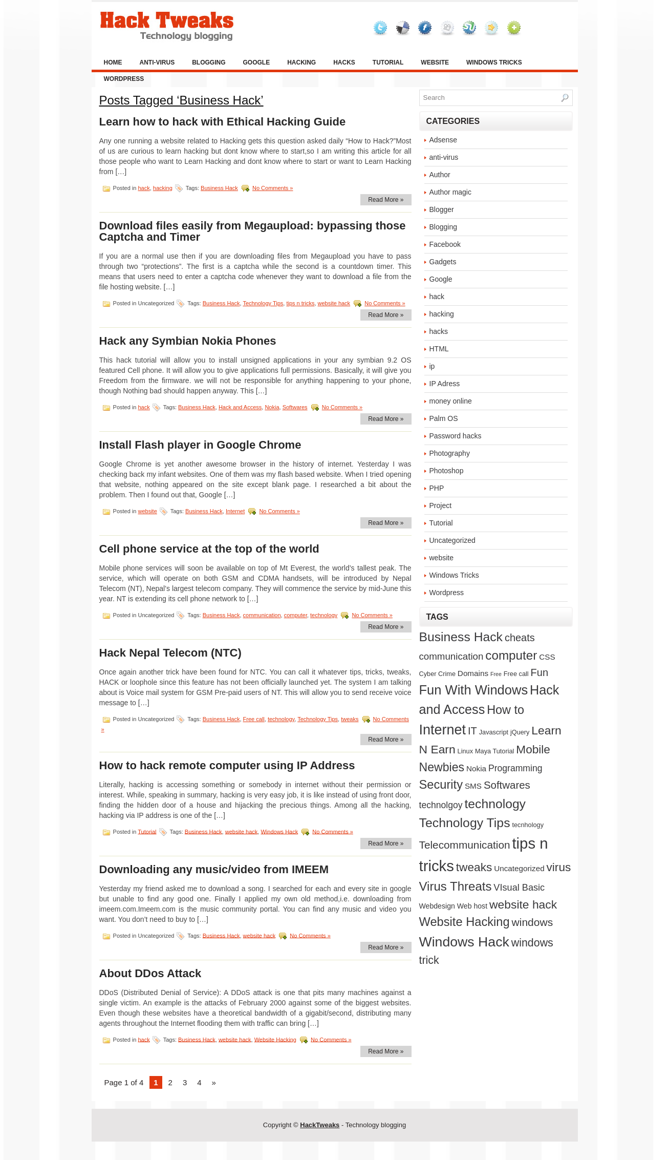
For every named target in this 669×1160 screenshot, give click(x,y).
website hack (334, 303)
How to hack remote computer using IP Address (227, 765)
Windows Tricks (494, 62)
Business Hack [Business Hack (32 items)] (461, 637)
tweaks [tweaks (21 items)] (474, 867)
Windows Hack (279, 831)
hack (143, 188)
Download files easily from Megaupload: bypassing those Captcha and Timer (252, 231)
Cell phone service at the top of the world (209, 548)
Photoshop (446, 471)
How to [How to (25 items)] (505, 709)
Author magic (450, 192)
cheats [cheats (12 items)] (520, 637)
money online (450, 401)
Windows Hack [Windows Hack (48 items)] (464, 942)
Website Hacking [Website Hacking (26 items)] (464, 922)
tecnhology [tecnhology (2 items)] (528, 825)
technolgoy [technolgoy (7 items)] (441, 805)
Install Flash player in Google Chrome (200, 444)
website (435, 62)
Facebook (445, 244)
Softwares (295, 407)
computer (295, 615)
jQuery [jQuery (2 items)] (520, 732)
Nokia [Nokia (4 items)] (476, 768)
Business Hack (219, 188)
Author (439, 175)
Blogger (441, 209)
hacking (301, 62)
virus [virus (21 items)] (559, 867)
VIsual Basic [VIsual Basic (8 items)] (519, 887)
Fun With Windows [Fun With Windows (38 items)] (473, 690)
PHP (436, 488)
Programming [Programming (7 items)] (515, 768)
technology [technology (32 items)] (495, 804)
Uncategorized (452, 540)
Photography (449, 453)
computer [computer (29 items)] (511, 655)
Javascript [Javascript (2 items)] (493, 732)
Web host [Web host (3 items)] (472, 906)
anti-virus (157, 62)
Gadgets (443, 262)
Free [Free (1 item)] (496, 674)
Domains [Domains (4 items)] (473, 673)
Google (256, 62)
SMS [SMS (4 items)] (473, 786)
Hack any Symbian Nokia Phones (187, 340)
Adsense (443, 140)
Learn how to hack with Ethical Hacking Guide (222, 121)
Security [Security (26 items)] (441, 784)
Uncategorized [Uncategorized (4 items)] (519, 868)
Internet (235, 511)
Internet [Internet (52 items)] (442, 729)
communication (262, 615)
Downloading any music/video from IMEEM (214, 869)
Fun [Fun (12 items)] (539, 672)
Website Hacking (275, 1039)
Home (113, 62)
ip (432, 366)
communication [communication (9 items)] (451, 656)
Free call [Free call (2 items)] (516, 674)
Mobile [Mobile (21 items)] (533, 749)
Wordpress (124, 78)
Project (440, 505)
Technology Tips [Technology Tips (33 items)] (464, 823)
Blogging (208, 62)
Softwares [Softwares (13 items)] (507, 785)
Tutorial (388, 62)
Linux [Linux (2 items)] (465, 751)
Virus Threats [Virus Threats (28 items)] (455, 886)
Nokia (272, 407)
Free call (254, 719)
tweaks (349, 719)
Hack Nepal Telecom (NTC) (170, 652)
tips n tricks (300, 303)
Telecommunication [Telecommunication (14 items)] (464, 845)
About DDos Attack (150, 973)
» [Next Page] (214, 1082)
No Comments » (272, 188)
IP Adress (444, 383)
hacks (344, 62)
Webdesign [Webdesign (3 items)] (437, 906)
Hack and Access (240, 407)
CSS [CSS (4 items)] (547, 656)
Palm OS (443, 418)
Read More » (385, 199)
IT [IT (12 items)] (472, 730)
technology (323, 615)
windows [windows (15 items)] (532, 922)
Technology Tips (263, 303)
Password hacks (455, 436)
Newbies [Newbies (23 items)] (442, 767)
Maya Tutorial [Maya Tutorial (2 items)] (494, 751)
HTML (439, 349)
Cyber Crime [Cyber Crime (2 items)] (437, 674)
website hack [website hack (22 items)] (523, 904)
